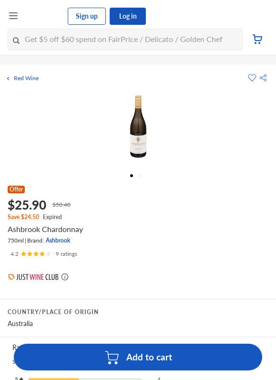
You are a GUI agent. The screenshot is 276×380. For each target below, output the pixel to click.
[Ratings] (44, 254)
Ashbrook (58, 240)
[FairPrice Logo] (43, 16)
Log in (128, 16)
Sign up (87, 16)
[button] (263, 78)
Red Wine (26, 78)
